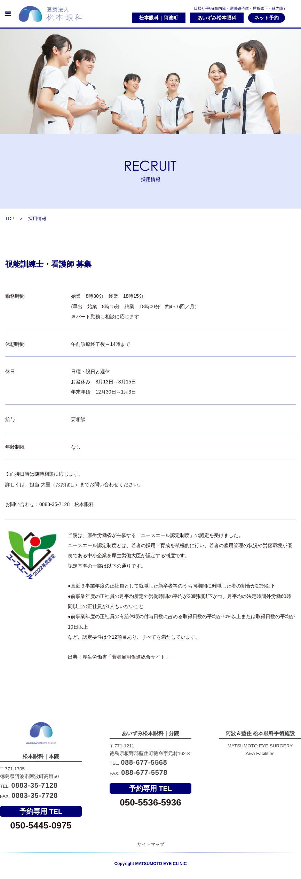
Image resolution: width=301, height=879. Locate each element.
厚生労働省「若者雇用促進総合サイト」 (126, 657)
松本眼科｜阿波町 (158, 18)
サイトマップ (150, 844)
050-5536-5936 (150, 825)
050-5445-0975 (40, 825)
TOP (10, 218)
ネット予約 (266, 18)
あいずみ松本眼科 (216, 18)
